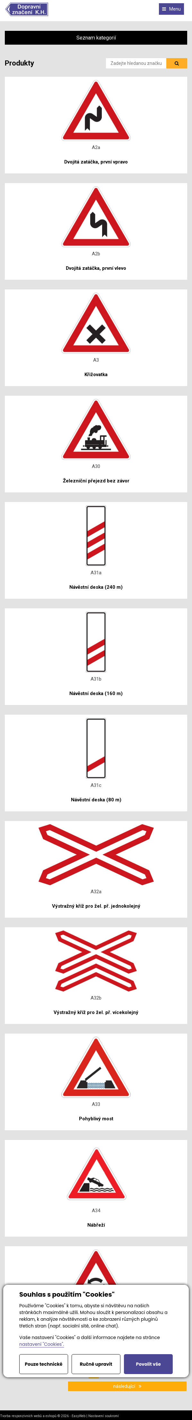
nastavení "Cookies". (41, 1344)
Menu (171, 9)
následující (127, 1386)
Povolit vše (148, 1364)
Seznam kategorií (96, 38)
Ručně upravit (96, 1364)
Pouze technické (43, 1364)
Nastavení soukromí (103, 1416)
